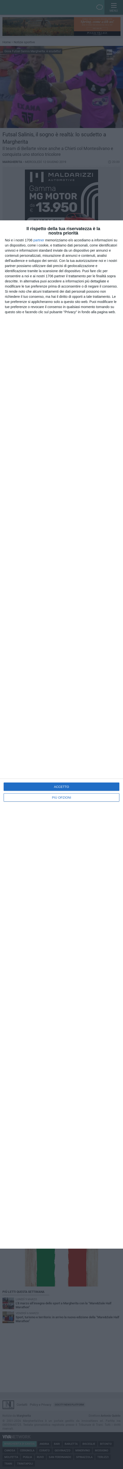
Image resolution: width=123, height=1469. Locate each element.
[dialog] (61, 734)
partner (38, 240)
